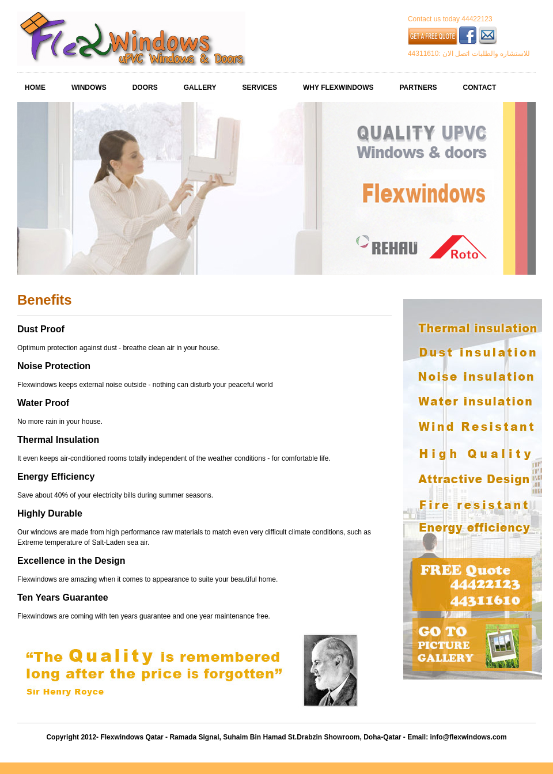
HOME (35, 88)
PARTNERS (418, 88)
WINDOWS (89, 88)
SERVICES (260, 88)
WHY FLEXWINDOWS (338, 88)
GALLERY (200, 88)
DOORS (145, 88)
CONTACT (480, 88)
